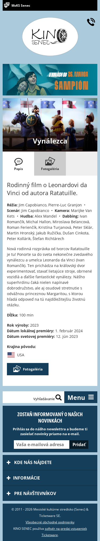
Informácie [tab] (23, 478)
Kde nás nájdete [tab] (29, 462)
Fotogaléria (28, 369)
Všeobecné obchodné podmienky (50, 522)
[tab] (18, 164)
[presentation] (18, 164)
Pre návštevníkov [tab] (31, 493)
